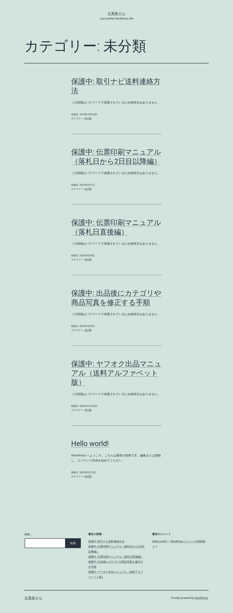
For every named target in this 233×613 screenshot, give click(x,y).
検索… (28, 534)
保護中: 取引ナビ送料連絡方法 (106, 541)
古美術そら (116, 13)
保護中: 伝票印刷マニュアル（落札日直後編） (115, 556)
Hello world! (90, 443)
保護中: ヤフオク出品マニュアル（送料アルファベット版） (116, 373)
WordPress (201, 597)
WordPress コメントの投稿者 (187, 541)
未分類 (88, 118)
